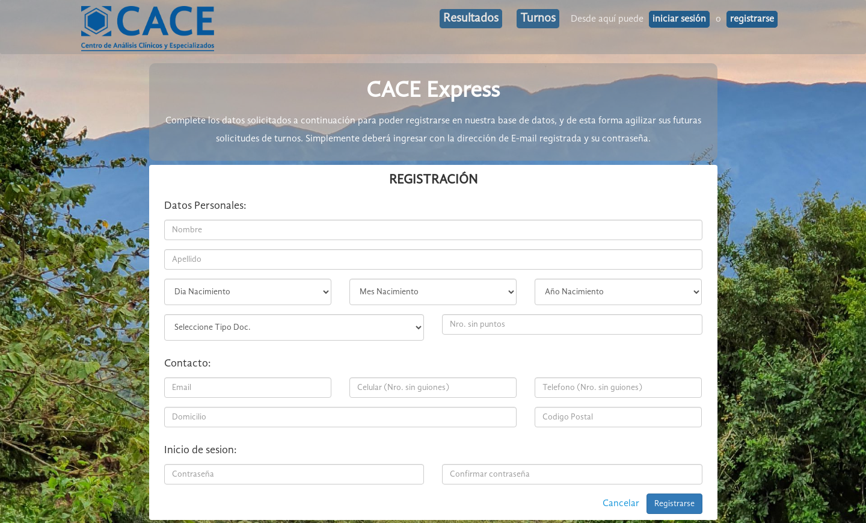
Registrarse (674, 504)
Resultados (471, 19)
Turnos (538, 19)
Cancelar (621, 504)
